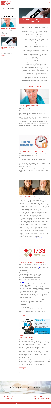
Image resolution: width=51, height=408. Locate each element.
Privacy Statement (23, 403)
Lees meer (22, 131)
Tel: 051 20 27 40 (40, 396)
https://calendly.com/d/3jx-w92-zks (33, 237)
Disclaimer (28, 403)
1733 (39, 267)
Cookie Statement (34, 403)
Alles (2, 11)
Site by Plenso (39, 403)
